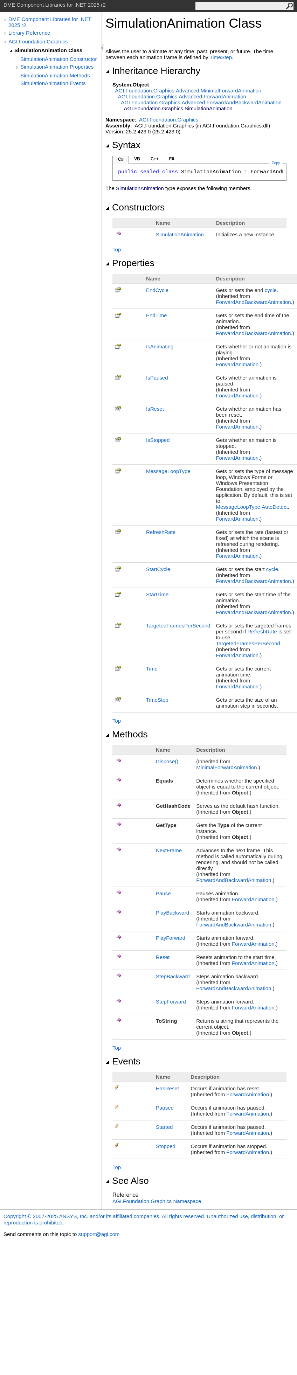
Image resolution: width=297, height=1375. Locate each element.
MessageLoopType (168, 471)
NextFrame (169, 850)
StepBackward (173, 976)
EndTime (156, 315)
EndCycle (157, 290)
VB (137, 159)
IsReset (155, 409)
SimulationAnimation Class (48, 50)
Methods (126, 734)
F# (171, 159)
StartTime (157, 594)
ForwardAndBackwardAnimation (253, 302)
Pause (163, 893)
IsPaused (157, 378)
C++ (155, 159)
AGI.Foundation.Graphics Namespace (156, 1201)
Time (152, 669)
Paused (165, 1108)
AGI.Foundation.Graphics (38, 41)
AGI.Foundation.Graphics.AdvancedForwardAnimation (182, 96)
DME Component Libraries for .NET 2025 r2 (49, 22)
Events (122, 1061)
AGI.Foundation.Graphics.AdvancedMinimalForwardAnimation (188, 90)
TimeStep (220, 57)
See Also (127, 1180)
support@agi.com (98, 1234)
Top (116, 249)
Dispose (167, 761)
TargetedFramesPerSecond (178, 626)
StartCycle (158, 569)
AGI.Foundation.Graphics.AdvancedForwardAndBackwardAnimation (201, 102)
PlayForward (170, 938)
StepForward (171, 1002)
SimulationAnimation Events (53, 83)
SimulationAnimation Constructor (58, 59)
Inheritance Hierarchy (152, 70)
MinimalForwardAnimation (226, 767)
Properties (129, 263)
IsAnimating (159, 346)
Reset (163, 957)
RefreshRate (160, 532)
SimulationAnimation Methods (55, 75)
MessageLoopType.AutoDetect (252, 507)
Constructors (135, 207)
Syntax (122, 145)
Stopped (165, 1146)
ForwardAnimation (237, 364)
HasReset (167, 1088)
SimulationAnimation (180, 234)
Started (164, 1127)
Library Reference (29, 33)
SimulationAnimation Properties (57, 67)
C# (120, 159)
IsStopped (158, 440)
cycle (271, 290)
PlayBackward (172, 913)
